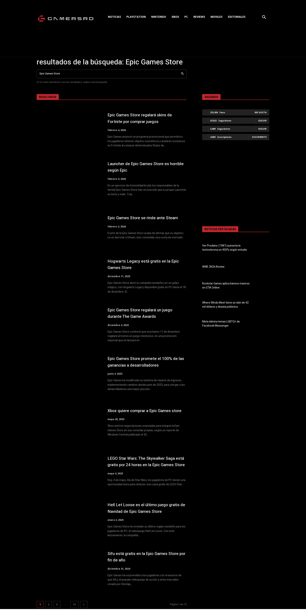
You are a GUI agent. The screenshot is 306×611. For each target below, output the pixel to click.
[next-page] (83, 606)
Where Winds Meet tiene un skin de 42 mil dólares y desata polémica (225, 305)
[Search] (182, 73)
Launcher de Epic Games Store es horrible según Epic (143, 167)
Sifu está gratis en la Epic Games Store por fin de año (142, 558)
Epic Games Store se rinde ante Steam (141, 217)
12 (74, 606)
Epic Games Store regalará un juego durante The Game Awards (146, 313)
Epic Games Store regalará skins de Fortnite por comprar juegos (145, 118)
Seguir (262, 120)
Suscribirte (259, 136)
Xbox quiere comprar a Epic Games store (145, 410)
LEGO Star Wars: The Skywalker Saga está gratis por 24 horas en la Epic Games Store (147, 461)
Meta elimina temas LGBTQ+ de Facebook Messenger (221, 324)
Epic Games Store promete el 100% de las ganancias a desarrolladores (145, 362)
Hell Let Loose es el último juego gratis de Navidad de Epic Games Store (143, 509)
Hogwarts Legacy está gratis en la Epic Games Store (144, 264)
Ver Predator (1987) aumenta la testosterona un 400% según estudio (224, 248)
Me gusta (261, 112)
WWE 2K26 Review (213, 267)
